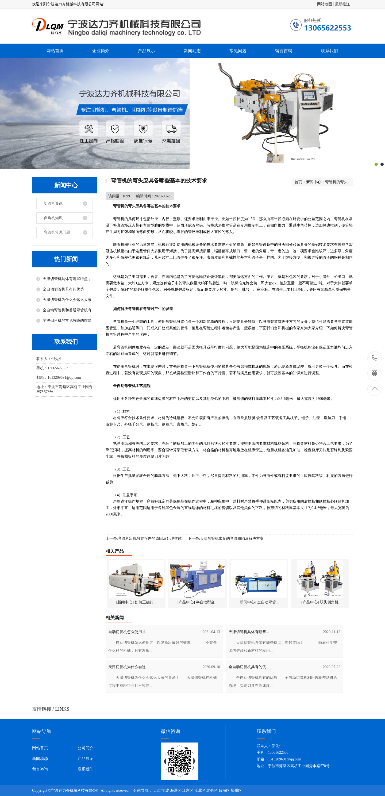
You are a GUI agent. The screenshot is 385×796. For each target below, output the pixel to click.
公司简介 (86, 748)
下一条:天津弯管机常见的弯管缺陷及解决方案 (226, 539)
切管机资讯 (53, 203)
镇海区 (224, 791)
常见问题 (238, 50)
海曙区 (175, 791)
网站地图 (324, 4)
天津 (157, 791)
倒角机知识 (53, 218)
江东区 (187, 791)
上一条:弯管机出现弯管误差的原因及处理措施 (144, 539)
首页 (298, 182)
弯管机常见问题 (57, 232)
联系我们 (329, 50)
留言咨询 (283, 50)
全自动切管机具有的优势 (63, 289)
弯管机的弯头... (338, 182)
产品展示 (146, 50)
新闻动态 (192, 50)
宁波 (165, 791)
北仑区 (212, 791)
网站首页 (55, 50)
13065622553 (375, 358)
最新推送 (342, 4)
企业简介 (100, 50)
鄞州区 (236, 791)
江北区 (200, 791)
